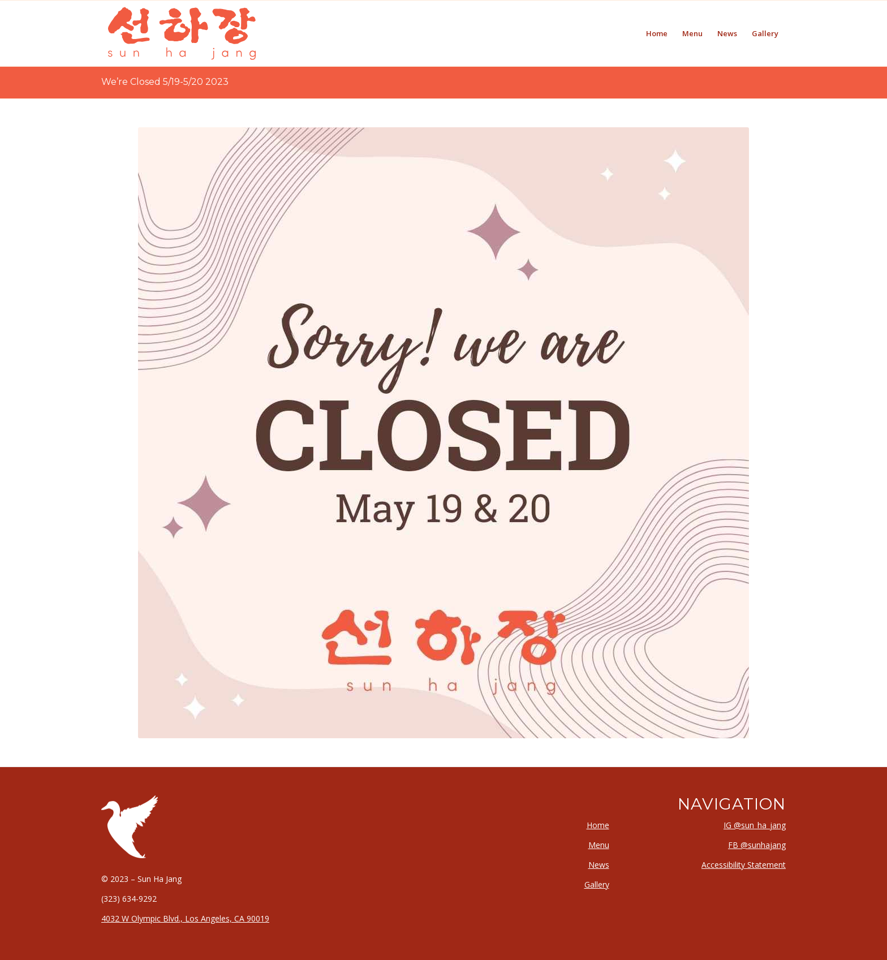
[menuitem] (657, 33)
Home (598, 825)
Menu (598, 845)
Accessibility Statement (743, 864)
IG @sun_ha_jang (755, 825)
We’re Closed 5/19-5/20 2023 (165, 81)
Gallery (596, 884)
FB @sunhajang (757, 845)
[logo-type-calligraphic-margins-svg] (181, 33)
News (598, 864)
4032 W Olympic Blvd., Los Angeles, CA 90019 (185, 918)
